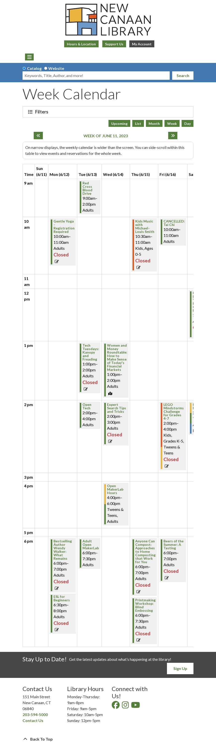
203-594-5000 (35, 714)
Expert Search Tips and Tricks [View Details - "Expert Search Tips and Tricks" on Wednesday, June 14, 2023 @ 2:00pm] (116, 408)
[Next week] (172, 135)
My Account (142, 44)
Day (187, 123)
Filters (42, 111)
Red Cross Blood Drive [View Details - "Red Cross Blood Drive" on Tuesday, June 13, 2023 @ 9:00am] (87, 188)
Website (56, 68)
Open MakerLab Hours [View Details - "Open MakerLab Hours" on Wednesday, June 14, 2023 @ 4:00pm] (115, 489)
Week (172, 123)
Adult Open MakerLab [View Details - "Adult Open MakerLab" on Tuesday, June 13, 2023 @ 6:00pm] (90, 544)
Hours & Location (81, 44)
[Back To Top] (108, 739)
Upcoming (119, 123)
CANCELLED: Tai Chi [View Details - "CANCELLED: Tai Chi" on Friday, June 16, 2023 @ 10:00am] (174, 223)
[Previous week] (38, 135)
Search (183, 75)
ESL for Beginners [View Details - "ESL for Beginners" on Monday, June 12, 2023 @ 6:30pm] (62, 598)
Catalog (34, 68)
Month (154, 123)
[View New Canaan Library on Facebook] (116, 706)
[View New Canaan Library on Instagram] (126, 706)
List (138, 123)
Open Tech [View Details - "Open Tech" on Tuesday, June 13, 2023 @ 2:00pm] (86, 406)
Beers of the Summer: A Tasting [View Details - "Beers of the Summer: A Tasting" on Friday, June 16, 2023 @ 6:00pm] (173, 544)
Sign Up (180, 668)
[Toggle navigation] (29, 57)
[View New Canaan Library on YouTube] (136, 706)
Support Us (114, 44)
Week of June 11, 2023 (105, 135)
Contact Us (33, 720)
